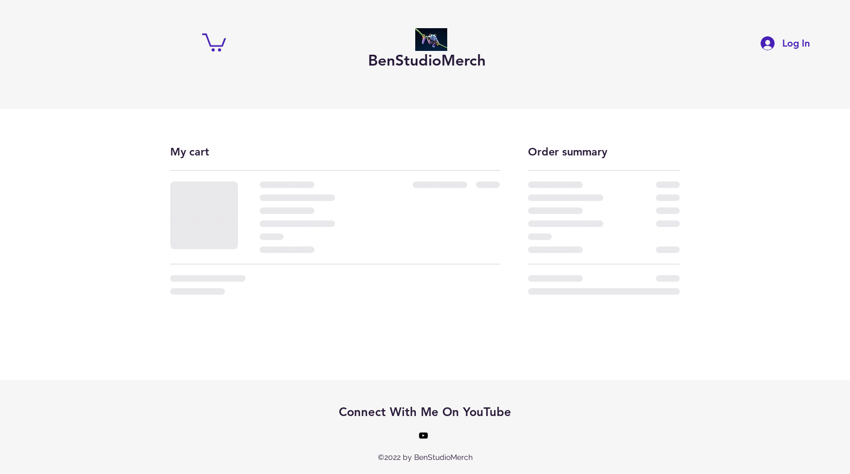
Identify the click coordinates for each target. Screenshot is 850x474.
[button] (214, 41)
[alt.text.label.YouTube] (423, 435)
